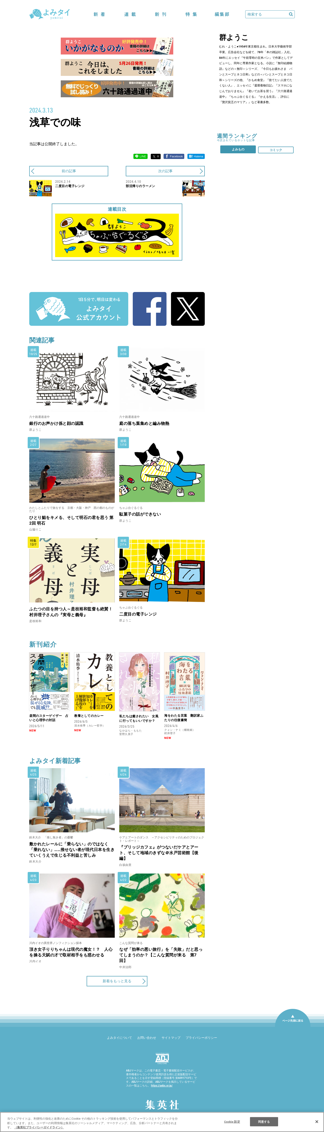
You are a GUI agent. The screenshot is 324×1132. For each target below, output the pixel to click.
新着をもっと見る (117, 981)
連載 (130, 14)
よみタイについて (119, 1037)
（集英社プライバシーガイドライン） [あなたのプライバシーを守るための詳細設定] (39, 1127)
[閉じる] (317, 1122)
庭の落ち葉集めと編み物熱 (144, 423)
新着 (99, 14)
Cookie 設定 (232, 1121)
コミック (276, 150)
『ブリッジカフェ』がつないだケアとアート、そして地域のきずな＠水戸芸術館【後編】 (158, 853)
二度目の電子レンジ (138, 614)
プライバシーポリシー (201, 1037)
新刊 (160, 14)
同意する (264, 1121)
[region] (162, 1122)
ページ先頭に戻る (292, 1026)
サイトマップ (171, 1037)
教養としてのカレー (89, 716)
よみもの (238, 149)
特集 (191, 14)
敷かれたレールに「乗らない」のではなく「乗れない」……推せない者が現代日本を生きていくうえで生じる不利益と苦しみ (72, 850)
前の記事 (69, 171)
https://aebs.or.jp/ (162, 1085)
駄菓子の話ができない (140, 514)
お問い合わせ (146, 1037)
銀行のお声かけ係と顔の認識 (56, 423)
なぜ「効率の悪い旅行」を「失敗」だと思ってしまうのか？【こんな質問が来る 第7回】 (160, 955)
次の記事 (165, 171)
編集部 (222, 14)
